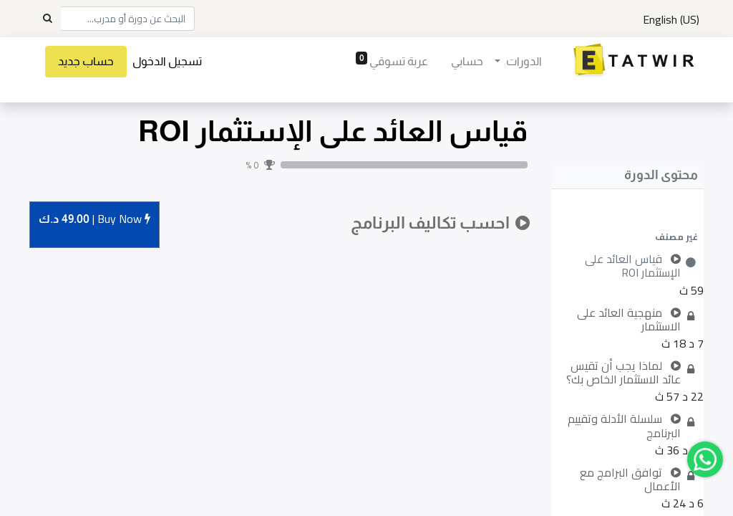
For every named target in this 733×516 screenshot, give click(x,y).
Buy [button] (94, 219)
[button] (627, 236)
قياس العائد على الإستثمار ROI (333, 131)
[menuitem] (467, 61)
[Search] (47, 18)
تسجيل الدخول (167, 61)
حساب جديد (86, 61)
